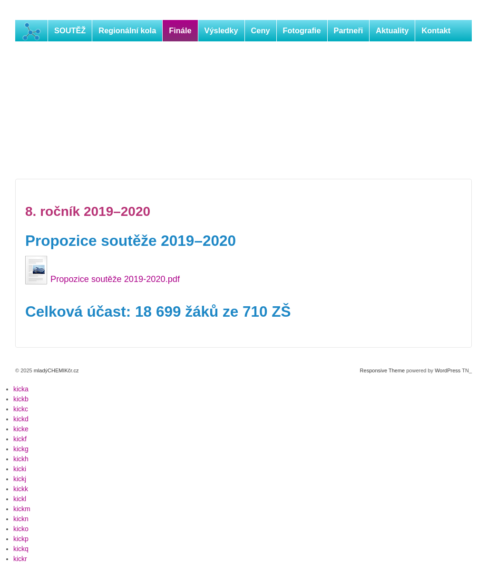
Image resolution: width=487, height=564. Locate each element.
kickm (21, 509)
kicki (19, 469)
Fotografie (302, 30)
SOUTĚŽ (70, 30)
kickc (20, 409)
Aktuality (392, 30)
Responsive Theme (382, 370)
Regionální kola (127, 30)
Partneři (348, 30)
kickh (21, 459)
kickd (21, 419)
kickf (20, 439)
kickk (20, 489)
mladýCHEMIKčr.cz (55, 370)
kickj (19, 479)
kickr (20, 559)
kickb (21, 399)
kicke (21, 429)
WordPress (447, 370)
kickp (21, 539)
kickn (21, 519)
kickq (21, 549)
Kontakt (435, 30)
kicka (21, 389)
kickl (19, 499)
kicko (21, 529)
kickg (21, 449)
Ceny (260, 30)
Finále (180, 30)
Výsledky (221, 30)
